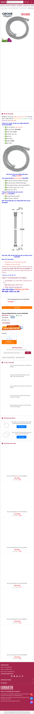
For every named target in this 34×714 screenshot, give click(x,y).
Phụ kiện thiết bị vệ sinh (13, 8)
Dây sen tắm (19, 127)
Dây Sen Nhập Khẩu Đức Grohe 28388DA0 (17, 650)
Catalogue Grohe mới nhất (12, 264)
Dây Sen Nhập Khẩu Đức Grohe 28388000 (17, 472)
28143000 (19, 176)
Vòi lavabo (19, 5)
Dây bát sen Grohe (20, 353)
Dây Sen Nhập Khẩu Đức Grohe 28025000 (17, 579)
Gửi (28, 348)
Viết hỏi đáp (21, 433)
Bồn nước (13, 5)
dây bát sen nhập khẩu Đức (8, 353)
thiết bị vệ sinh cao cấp (20, 116)
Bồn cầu (3, 5)
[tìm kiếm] (8, 2)
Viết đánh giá (21, 422)
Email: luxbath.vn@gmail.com (7, 667)
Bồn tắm (8, 5)
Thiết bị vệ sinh (4, 8)
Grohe (6, 193)
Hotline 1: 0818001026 (6, 663)
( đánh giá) (11, 315)
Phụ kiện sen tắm (23, 8)
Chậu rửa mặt (26, 5)
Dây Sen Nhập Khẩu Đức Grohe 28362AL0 (17, 507)
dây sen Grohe (17, 178)
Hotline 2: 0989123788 (6, 665)
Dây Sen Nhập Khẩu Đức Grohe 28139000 (17, 543)
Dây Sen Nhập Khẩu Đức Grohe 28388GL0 (17, 615)
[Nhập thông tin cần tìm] (16, 2)
